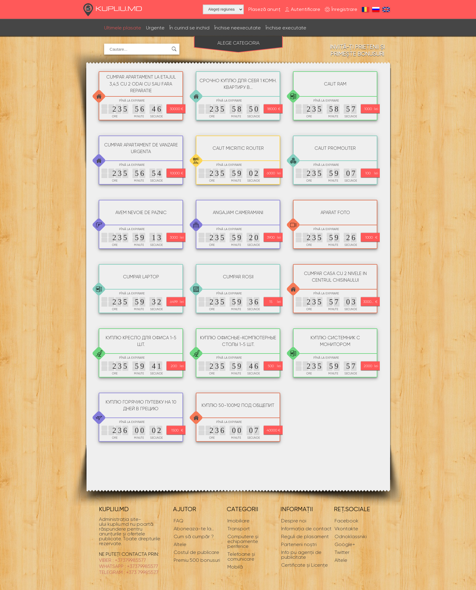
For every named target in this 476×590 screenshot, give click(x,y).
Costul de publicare (196, 552)
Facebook (347, 521)
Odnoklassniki (351, 536)
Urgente (155, 28)
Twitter (342, 552)
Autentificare (302, 9)
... (194, 528)
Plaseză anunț (264, 9)
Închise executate (286, 28)
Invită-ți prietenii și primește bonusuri (357, 50)
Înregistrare (341, 9)
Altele (341, 560)
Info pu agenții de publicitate (301, 554)
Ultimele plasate (122, 28)
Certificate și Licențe (304, 565)
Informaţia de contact (306, 528)
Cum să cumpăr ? (194, 536)
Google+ (345, 544)
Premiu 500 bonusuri (197, 560)
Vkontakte (346, 528)
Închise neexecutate (237, 28)
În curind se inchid (189, 28)
